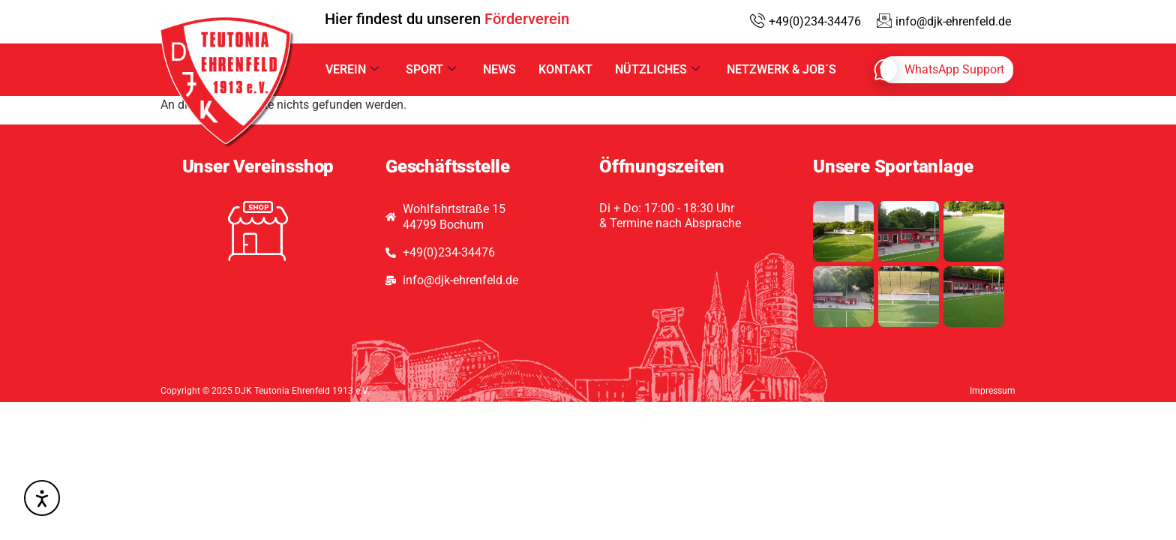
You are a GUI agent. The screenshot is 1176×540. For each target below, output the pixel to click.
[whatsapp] (946, 69)
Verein (352, 69)
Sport (431, 69)
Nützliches (657, 69)
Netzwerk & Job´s (781, 69)
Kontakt (565, 69)
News (499, 69)
